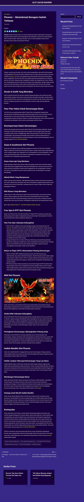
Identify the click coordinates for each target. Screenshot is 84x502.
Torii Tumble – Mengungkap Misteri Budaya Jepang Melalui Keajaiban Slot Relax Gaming (43, 454)
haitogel (62, 88)
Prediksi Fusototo (65, 64)
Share (21, 31)
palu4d (62, 84)
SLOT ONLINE (7, 14)
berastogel (38, 388)
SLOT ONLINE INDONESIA (28, 427)
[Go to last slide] (6, 477)
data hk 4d (63, 62)
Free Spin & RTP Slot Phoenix (43, 441)
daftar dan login (72, 67)
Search (62, 14)
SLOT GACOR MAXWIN (25, 444)
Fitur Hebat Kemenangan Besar (28, 441)
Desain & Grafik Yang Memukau (12, 441)
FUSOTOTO (63, 60)
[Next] (52, 477)
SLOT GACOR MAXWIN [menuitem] (21, 139)
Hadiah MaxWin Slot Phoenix (11, 444)
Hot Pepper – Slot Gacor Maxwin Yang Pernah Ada (15, 454)
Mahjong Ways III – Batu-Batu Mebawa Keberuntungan (25, 204)
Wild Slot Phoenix (36, 444)
